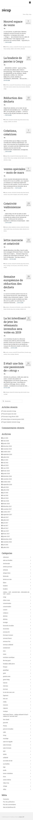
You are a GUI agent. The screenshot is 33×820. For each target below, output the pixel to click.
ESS (4, 651)
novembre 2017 (7, 509)
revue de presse (22, 86)
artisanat (6, 227)
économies (6, 628)
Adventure (6, 557)
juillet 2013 (6, 547)
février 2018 (6, 503)
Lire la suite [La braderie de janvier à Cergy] (7, 80)
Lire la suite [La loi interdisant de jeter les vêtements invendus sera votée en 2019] (14, 347)
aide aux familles (7, 560)
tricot (4, 776)
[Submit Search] (3, 401)
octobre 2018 (6, 481)
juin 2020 (5, 438)
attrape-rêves (6, 573)
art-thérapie (6, 392)
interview (5, 686)
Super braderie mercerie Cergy (11, 422)
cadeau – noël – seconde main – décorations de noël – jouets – (16, 593)
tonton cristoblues (8, 773)
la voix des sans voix (8, 692)
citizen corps (6, 600)
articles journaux (7, 566)
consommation (7, 603)
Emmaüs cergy (21, 46)
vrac (25, 309)
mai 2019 (5, 462)
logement (5, 695)
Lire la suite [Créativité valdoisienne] (8, 222)
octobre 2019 (6, 451)
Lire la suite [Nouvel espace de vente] (8, 42)
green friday (6, 679)
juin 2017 (5, 522)
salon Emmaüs (7, 745)
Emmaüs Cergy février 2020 (10, 416)
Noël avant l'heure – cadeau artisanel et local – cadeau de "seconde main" (16, 715)
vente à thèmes (17, 48)
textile (4, 770)
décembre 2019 (7, 446)
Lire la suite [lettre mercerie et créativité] (13, 259)
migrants (5, 708)
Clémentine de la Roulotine (15, 307)
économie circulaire (8, 625)
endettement (6, 648)
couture (5, 192)
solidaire (12, 48)
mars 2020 (6, 440)
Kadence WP (21, 816)
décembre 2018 (7, 476)
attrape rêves (7, 156)
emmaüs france (7, 638)
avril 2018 (5, 498)
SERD (5, 754)
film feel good (6, 660)
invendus (5, 354)
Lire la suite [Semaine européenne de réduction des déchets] (20, 302)
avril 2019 (5, 465)
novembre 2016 (7, 542)
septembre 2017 (7, 514)
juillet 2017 (6, 520)
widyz (4, 789)
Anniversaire (6, 563)
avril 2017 (5, 528)
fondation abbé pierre (9, 663)
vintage (5, 88)
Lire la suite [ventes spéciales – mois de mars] (18, 188)
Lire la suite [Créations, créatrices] (8, 151)
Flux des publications (9, 802)
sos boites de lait (7, 760)
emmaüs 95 (15, 46)
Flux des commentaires (9, 804)
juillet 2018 (6, 490)
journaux (5, 689)
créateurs (5, 613)
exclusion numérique (8, 657)
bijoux (4, 582)
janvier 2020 (6, 443)
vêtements (23, 48)
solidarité (9, 121)
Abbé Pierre (6, 46)
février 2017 (6, 533)
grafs (4, 673)
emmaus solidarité (8, 644)
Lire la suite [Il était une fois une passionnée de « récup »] (7, 387)
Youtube (5, 267)
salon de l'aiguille (13, 194)
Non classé (6, 719)
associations (6, 307)
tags (4, 767)
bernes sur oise (7, 579)
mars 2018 (6, 501)
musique (5, 711)
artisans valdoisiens (12, 227)
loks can (5, 698)
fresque (5, 667)
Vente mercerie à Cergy (9, 411)
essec (4, 654)
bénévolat (5, 576)
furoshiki (7, 229)
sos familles (6, 764)
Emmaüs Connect (8, 635)
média (4, 702)
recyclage (8, 48)
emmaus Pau (6, 641)
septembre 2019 (7, 454)
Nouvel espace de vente (9, 414)
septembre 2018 (7, 484)
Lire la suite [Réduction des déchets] (8, 115)
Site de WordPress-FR (9, 807)
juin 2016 (5, 544)
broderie (5, 589)
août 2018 (6, 487)
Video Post (6, 783)
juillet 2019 (6, 457)
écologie (5, 622)
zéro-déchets (14, 121)
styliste (20, 229)
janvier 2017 (6, 536)
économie (6, 119)
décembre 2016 (7, 539)
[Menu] (30, 2)
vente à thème (7, 779)
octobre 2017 (6, 512)
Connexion (6, 799)
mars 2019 (6, 468)
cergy (4, 597)
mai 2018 (5, 495)
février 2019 (6, 471)
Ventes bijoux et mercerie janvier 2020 (13, 419)
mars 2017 (6, 531)
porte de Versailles (8, 729)
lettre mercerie (28, 46)
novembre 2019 (7, 449)
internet (5, 682)
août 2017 (6, 517)
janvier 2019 (6, 473)
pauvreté (5, 722)
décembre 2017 (7, 506)
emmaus (11, 46)
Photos (5, 726)
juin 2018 (5, 492)
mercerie (14, 86)
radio (4, 732)
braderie (5, 585)
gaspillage (6, 670)
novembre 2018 (7, 479)
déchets (25, 307)
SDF (4, 751)
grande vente (6, 676)
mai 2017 (5, 525)
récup (5, 48)
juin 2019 (5, 460)
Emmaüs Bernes (18, 84)
